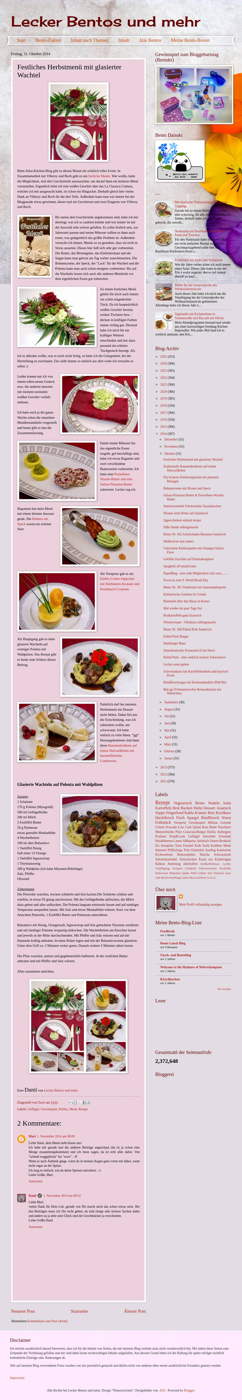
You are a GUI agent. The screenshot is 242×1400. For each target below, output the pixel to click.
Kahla (189, 812)
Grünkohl (190, 868)
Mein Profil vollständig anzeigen (200, 904)
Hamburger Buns (174, 643)
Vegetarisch (182, 803)
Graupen (177, 868)
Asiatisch (223, 808)
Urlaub (159, 827)
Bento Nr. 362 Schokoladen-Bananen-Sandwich (194, 534)
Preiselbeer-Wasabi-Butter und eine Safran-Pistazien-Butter (116, 479)
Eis (157, 845)
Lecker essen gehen (176, 664)
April (168, 737)
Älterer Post (135, 1311)
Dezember (171, 439)
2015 (164, 426)
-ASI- (162, 1390)
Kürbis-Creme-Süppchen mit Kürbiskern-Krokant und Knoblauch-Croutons (119, 584)
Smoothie (209, 836)
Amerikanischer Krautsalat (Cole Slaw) (189, 650)
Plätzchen (175, 873)
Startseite (79, 1311)
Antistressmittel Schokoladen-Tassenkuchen (192, 506)
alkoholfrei (190, 864)
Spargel (193, 817)
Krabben (216, 845)
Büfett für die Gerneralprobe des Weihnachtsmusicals (196, 287)
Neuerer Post (23, 1311)
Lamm (177, 841)
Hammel (161, 850)
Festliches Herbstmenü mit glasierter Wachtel (193, 459)
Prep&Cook (177, 836)
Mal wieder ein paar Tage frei (182, 608)
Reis (211, 812)
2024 (164, 363)
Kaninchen (224, 850)
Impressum (17, 1378)
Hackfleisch (164, 817)
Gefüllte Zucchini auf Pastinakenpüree (188, 559)
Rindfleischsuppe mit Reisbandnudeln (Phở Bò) (194, 682)
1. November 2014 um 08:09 (56, 1136)
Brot (176, 808)
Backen (187, 808)
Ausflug (210, 850)
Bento (200, 803)
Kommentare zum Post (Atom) (47, 1321)
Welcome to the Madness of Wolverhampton (191, 967)
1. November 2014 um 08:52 (62, 1195)
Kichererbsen (164, 854)
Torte (178, 845)
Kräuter (201, 812)
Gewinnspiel (49, 1109)
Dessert (209, 808)
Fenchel (188, 845)
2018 (164, 405)
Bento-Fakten (48, 40)
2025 (164, 356)
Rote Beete (209, 827)
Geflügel (33, 1109)
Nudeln (214, 803)
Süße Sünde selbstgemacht (180, 527)
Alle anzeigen (224, 989)
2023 (164, 370)
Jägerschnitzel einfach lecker (182, 520)
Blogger (189, 1390)
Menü (73, 1109)
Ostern (214, 841)
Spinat (197, 827)
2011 (164, 781)
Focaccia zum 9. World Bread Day (185, 580)
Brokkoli (225, 841)
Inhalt (123, 40)
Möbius (213, 822)
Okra (192, 877)
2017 (164, 412)
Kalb (198, 845)
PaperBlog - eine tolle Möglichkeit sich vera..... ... (196, 573)
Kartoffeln (163, 808)
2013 (164, 767)
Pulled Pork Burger (175, 636)
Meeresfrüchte (164, 832)
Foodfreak (167, 931)
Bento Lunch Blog (173, 943)
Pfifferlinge (175, 850)
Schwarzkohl (222, 854)
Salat (227, 803)
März (168, 744)
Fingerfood (175, 812)
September (171, 702)
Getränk (225, 822)
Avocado (171, 827)
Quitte (185, 873)
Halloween (161, 873)
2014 (164, 434)
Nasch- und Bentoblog (175, 955)
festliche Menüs (99, 176)
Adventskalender (166, 859)
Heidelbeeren (164, 841)
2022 (164, 377)
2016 (164, 419)
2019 (164, 398)
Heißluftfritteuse (210, 864)
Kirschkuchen (170, 979)
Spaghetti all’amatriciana (179, 566)
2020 (164, 391)
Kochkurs (223, 812)
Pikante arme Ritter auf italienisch (185, 513)
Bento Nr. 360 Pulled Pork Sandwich (187, 629)
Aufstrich (203, 841)
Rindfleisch (210, 817)
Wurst (226, 817)
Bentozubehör (186, 854)
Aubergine (224, 832)
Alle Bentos (150, 40)
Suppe (160, 812)
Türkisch (218, 873)
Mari (32, 1136)
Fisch (180, 817)
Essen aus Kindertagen (215, 859)
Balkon (160, 864)
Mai (167, 730)
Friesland (225, 836)
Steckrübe (225, 868)
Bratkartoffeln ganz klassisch (182, 615)
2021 (164, 384)
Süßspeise (189, 841)
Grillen (202, 873)
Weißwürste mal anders (178, 541)
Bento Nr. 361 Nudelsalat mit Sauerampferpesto (194, 587)
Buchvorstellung (170, 877)
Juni (167, 723)
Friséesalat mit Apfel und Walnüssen (199, 260)
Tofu (187, 850)
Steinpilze (167, 845)
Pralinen (160, 836)
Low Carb (185, 827)
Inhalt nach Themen (90, 40)
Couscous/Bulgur (194, 832)
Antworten (36, 1181)
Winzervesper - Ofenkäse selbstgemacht (189, 622)
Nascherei (224, 827)
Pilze (178, 832)
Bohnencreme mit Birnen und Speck (187, 488)
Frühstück (163, 822)
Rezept (82, 1109)
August (169, 709)
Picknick (211, 877)
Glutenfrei (197, 850)
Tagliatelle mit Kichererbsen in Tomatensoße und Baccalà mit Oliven (199, 316)
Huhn (198, 808)
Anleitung (174, 864)
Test (209, 873)
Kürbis (63, 1109)
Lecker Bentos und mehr (105, 21)
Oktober (170, 453)
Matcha (204, 854)
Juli (167, 716)
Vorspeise (180, 822)
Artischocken (188, 859)
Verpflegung (162, 868)
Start (21, 40)
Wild (193, 873)
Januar (168, 758)
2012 (164, 774)
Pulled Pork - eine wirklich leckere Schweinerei (194, 657)
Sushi (206, 845)
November (171, 446)
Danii (32, 1195)
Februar (169, 751)
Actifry (226, 864)
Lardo (184, 877)
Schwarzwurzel (207, 868)
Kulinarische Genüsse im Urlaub (184, 594)
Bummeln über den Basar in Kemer (186, 601)
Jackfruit (200, 877)
